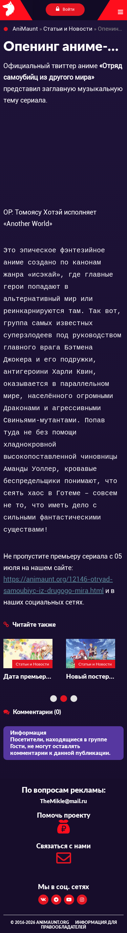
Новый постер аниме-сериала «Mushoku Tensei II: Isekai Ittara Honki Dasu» (90, 677)
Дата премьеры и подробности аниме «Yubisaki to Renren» (27, 677)
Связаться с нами (63, 855)
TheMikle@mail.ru (63, 801)
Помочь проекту (63, 824)
